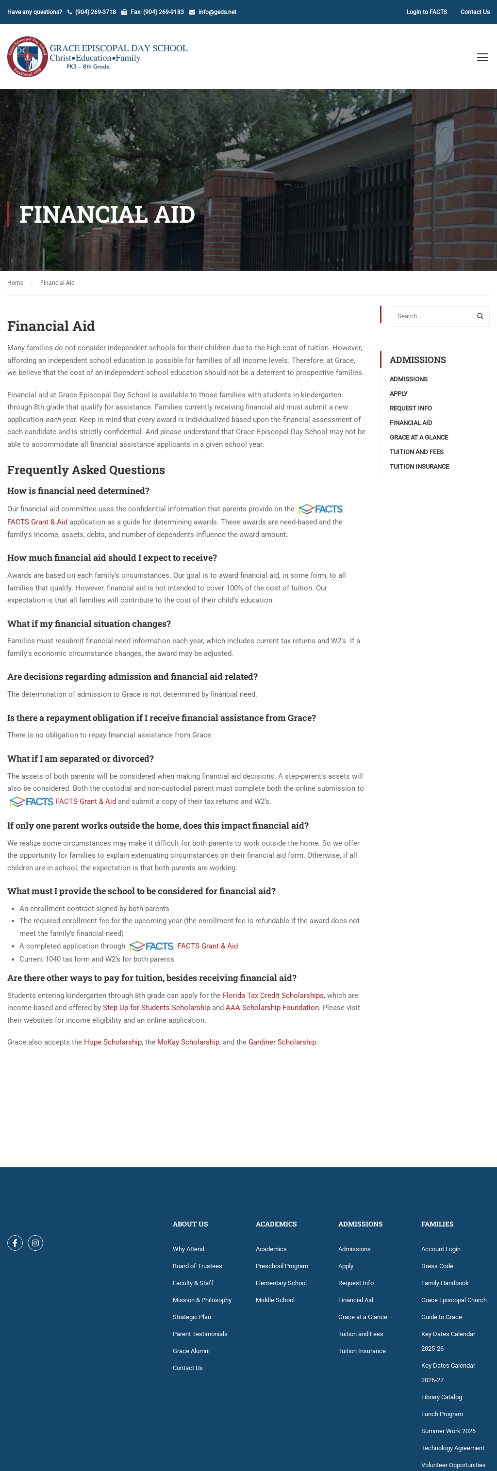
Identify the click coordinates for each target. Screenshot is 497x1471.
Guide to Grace (441, 1317)
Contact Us (475, 12)
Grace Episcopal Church (454, 1300)
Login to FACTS (427, 12)
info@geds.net (217, 12)
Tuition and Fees (417, 452)
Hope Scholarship (113, 1042)
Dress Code (437, 1266)
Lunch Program (442, 1414)
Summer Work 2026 (448, 1431)
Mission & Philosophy (202, 1300)
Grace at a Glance (419, 437)
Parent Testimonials (200, 1334)
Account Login (441, 1249)
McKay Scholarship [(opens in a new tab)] (188, 1042)
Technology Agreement (452, 1448)
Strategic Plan (192, 1317)
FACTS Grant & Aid (37, 522)
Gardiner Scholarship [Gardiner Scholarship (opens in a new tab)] (282, 1042)
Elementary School (281, 1283)
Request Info (411, 408)
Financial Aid (411, 422)
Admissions (409, 379)
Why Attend (188, 1249)
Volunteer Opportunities (453, 1465)
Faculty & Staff (193, 1283)
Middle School (275, 1300)
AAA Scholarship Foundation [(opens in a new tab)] (272, 1007)
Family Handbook (445, 1283)
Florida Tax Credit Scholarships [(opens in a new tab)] (273, 995)
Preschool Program (282, 1266)
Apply (399, 393)
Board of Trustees (197, 1266)
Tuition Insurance (419, 466)
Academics (271, 1249)
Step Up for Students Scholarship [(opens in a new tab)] (156, 1007)
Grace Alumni (191, 1351)
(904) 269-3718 (95, 12)
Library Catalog (441, 1397)
